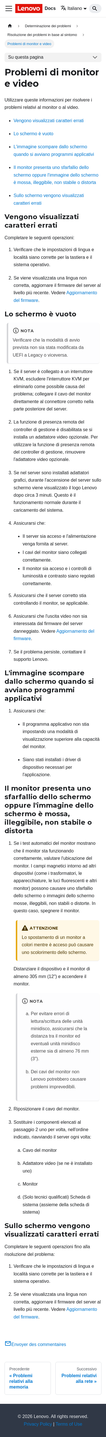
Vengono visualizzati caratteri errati (49, 120)
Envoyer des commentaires (35, 1344)
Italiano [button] (71, 8)
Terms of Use (69, 1424)
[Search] (95, 8)
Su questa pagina (26, 57)
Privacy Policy (38, 1424)
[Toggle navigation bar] (9, 8)
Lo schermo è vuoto (33, 133)
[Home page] (10, 26)
